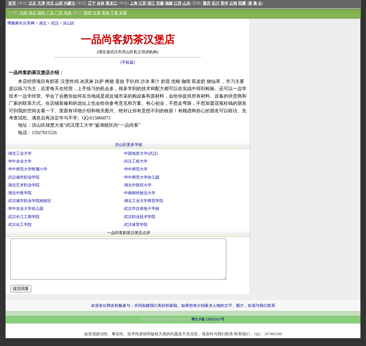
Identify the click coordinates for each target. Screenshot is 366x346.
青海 (105, 12)
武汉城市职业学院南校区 (29, 200)
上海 (133, 3)
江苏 (142, 3)
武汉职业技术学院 (139, 216)
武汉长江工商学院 (24, 216)
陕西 (88, 12)
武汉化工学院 (20, 224)
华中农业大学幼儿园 (25, 208)
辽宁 (92, 3)
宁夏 (114, 12)
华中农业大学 (20, 161)
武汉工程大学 (136, 161)
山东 (186, 3)
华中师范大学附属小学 (27, 169)
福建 (169, 3)
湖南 (41, 12)
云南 (233, 3)
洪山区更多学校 (128, 144)
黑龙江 (111, 3)
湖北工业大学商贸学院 (143, 200)
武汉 (55, 23)
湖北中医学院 (20, 193)
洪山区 (68, 23)
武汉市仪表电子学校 (141, 208)
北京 (32, 3)
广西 (59, 12)
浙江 (151, 3)
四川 (215, 3)
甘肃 (97, 12)
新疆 (123, 12)
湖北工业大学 (20, 153)
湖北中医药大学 (137, 185)
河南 (23, 12)
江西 (178, 3)
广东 (50, 12)
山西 (59, 3)
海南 (68, 12)
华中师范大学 (136, 169)
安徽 (160, 3)
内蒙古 (69, 3)
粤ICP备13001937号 (208, 327)
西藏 (242, 3)
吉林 (100, 3)
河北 (50, 3)
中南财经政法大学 (139, 193)
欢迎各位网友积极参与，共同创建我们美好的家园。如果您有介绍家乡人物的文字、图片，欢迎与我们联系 (183, 313)
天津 (41, 3)
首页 (12, 3)
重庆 (207, 3)
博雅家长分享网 (21, 23)
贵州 (224, 3)
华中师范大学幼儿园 (141, 177)
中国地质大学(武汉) (141, 153)
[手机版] (127, 62)
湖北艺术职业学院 (24, 185)
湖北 (32, 12)
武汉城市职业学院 (24, 177)
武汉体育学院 (136, 224)
